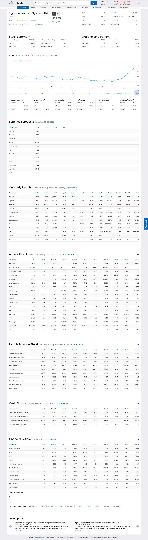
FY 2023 (51, 506)
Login (139, 3)
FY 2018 (97, 506)
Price (18, 55)
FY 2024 (42, 506)
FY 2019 (88, 506)
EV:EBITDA (36, 55)
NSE (54, 14)
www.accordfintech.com (40, 537)
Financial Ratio (97, 8)
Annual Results (56, 8)
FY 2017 (106, 506)
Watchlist (40, 24)
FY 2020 (79, 506)
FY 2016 (116, 506)
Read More (19, 530)
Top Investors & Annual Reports (117, 8)
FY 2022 (60, 506)
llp (10, 496)
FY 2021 (70, 506)
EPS (56, 55)
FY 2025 (32, 506)
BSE (58, 14)
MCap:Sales (48, 55)
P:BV (28, 55)
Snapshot (23, 8)
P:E (23, 55)
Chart (33, 8)
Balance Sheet (71, 8)
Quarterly (43, 8)
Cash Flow (84, 8)
